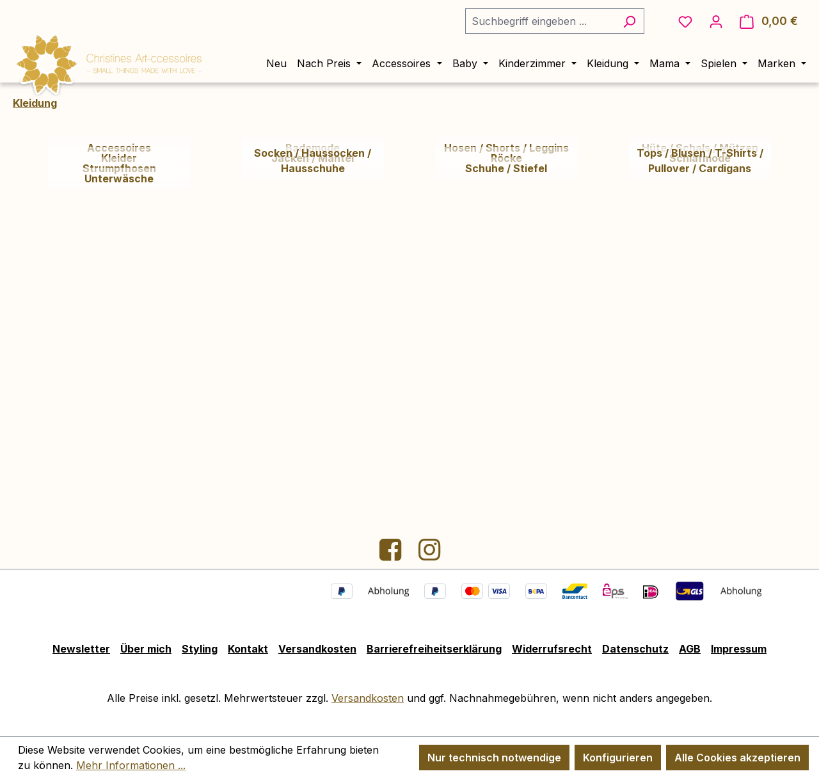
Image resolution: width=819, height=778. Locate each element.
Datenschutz (635, 648)
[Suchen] (629, 21)
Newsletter (81, 648)
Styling (200, 648)
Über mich (145, 648)
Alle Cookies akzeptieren (737, 757)
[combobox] (540, 21)
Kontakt (248, 648)
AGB (690, 648)
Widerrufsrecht (552, 648)
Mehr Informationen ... (131, 765)
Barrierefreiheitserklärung (434, 648)
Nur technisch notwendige (494, 757)
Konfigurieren (618, 757)
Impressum (739, 648)
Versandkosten (317, 648)
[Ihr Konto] (716, 21)
